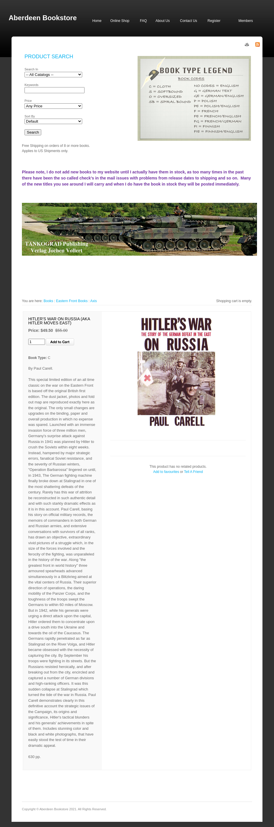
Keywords (31, 85)
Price (28, 100)
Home (97, 21)
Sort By (30, 116)
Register (213, 21)
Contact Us (188, 21)
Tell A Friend (193, 472)
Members (246, 21)
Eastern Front (66, 301)
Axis (93, 301)
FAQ (143, 21)
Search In (31, 69)
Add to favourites (166, 472)
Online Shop (119, 21)
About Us (162, 21)
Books (48, 301)
